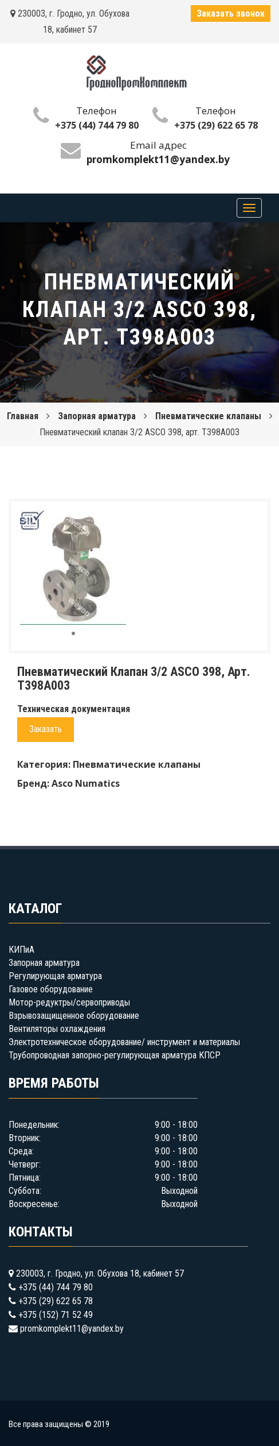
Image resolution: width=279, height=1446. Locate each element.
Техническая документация (73, 708)
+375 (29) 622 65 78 (216, 125)
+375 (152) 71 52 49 (55, 1314)
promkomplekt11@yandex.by (72, 1328)
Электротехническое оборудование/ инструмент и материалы (124, 1042)
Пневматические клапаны (208, 416)
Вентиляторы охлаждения (57, 1028)
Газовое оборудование (51, 989)
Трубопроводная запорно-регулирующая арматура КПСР (115, 1055)
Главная (22, 416)
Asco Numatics (86, 783)
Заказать (45, 729)
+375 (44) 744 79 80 (97, 125)
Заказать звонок (231, 13)
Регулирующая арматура (55, 976)
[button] (116, 520)
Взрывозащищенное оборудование (74, 1015)
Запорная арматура (97, 416)
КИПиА (21, 949)
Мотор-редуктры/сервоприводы (69, 1002)
